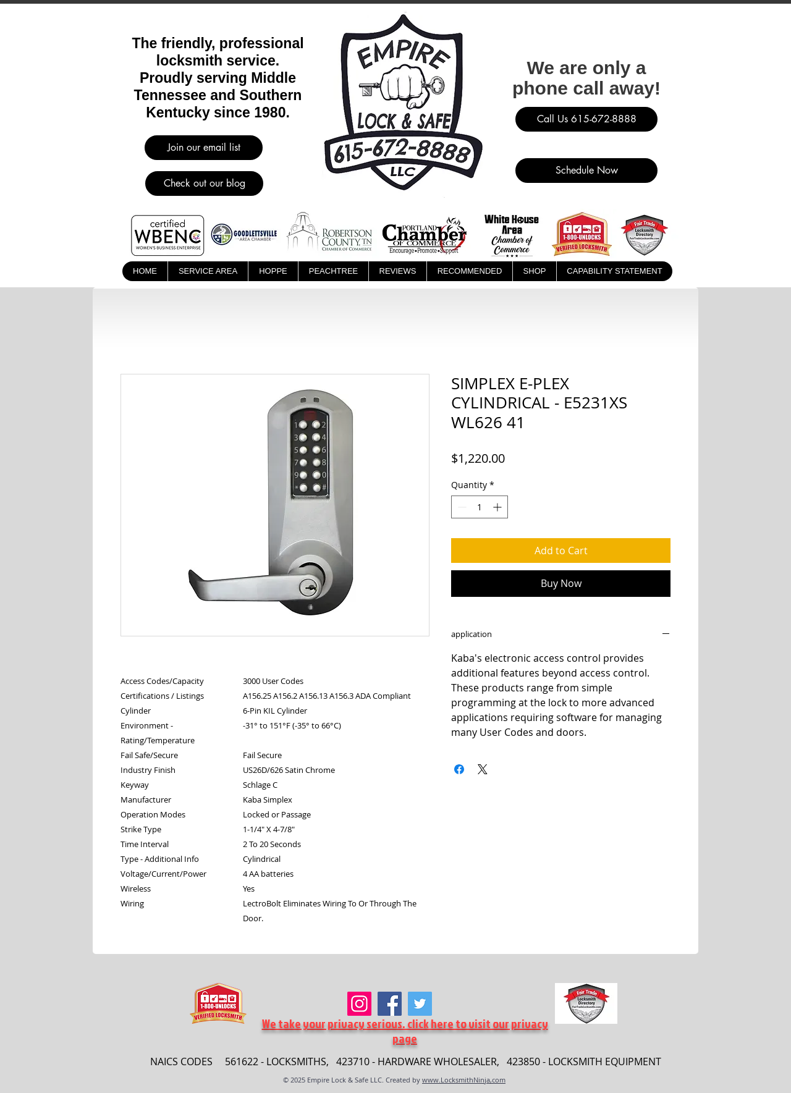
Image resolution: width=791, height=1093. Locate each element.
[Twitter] (420, 1004)
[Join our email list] (204, 147)
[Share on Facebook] (459, 769)
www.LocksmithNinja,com (463, 1079)
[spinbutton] (479, 507)
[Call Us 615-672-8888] (586, 119)
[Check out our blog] (204, 183)
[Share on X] (482, 769)
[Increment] (498, 507)
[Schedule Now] (586, 170)
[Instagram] (359, 1004)
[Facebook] (390, 1004)
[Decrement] (460, 507)
